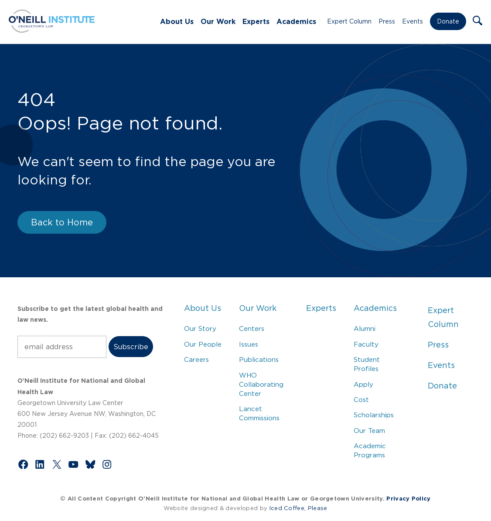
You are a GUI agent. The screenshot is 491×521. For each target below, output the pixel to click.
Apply (363, 384)
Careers (196, 359)
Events (412, 21)
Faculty (366, 344)
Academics (296, 21)
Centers (251, 328)
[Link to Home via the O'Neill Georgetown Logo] (52, 30)
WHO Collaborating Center (261, 384)
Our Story (200, 328)
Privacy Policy (408, 498)
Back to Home (62, 222)
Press (386, 21)
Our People (203, 344)
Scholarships (374, 415)
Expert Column (349, 21)
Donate (448, 21)
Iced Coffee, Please (298, 508)
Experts (255, 21)
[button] (477, 21)
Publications (259, 359)
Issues (248, 344)
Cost (361, 399)
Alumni (364, 328)
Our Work (218, 21)
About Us (177, 21)
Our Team (369, 430)
